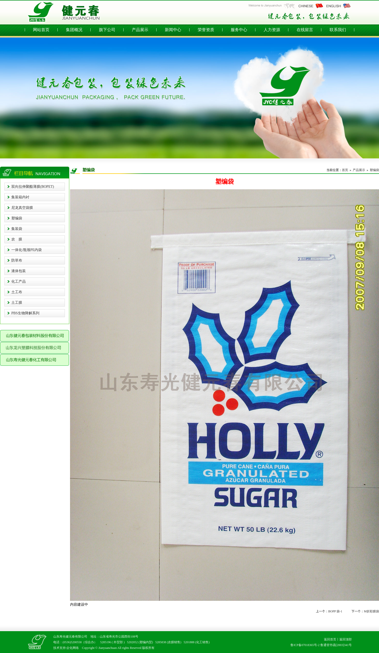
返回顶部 (345, 639)
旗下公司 (107, 30)
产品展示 (140, 30)
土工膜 (16, 303)
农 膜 (16, 239)
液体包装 (18, 271)
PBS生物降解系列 (25, 313)
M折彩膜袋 (371, 611)
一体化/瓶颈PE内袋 (26, 250)
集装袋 (16, 229)
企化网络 (72, 648)
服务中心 (239, 30)
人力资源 (272, 30)
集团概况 (74, 30)
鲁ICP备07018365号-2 (305, 645)
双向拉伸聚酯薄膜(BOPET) (32, 187)
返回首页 (330, 639)
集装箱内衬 (20, 197)
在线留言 (305, 30)
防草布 (16, 260)
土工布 (16, 292)
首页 (345, 170)
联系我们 (338, 30)
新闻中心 (173, 30)
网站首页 (41, 30)
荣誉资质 (206, 30)
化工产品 (18, 281)
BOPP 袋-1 (335, 611)
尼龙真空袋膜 (22, 208)
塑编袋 (16, 218)
